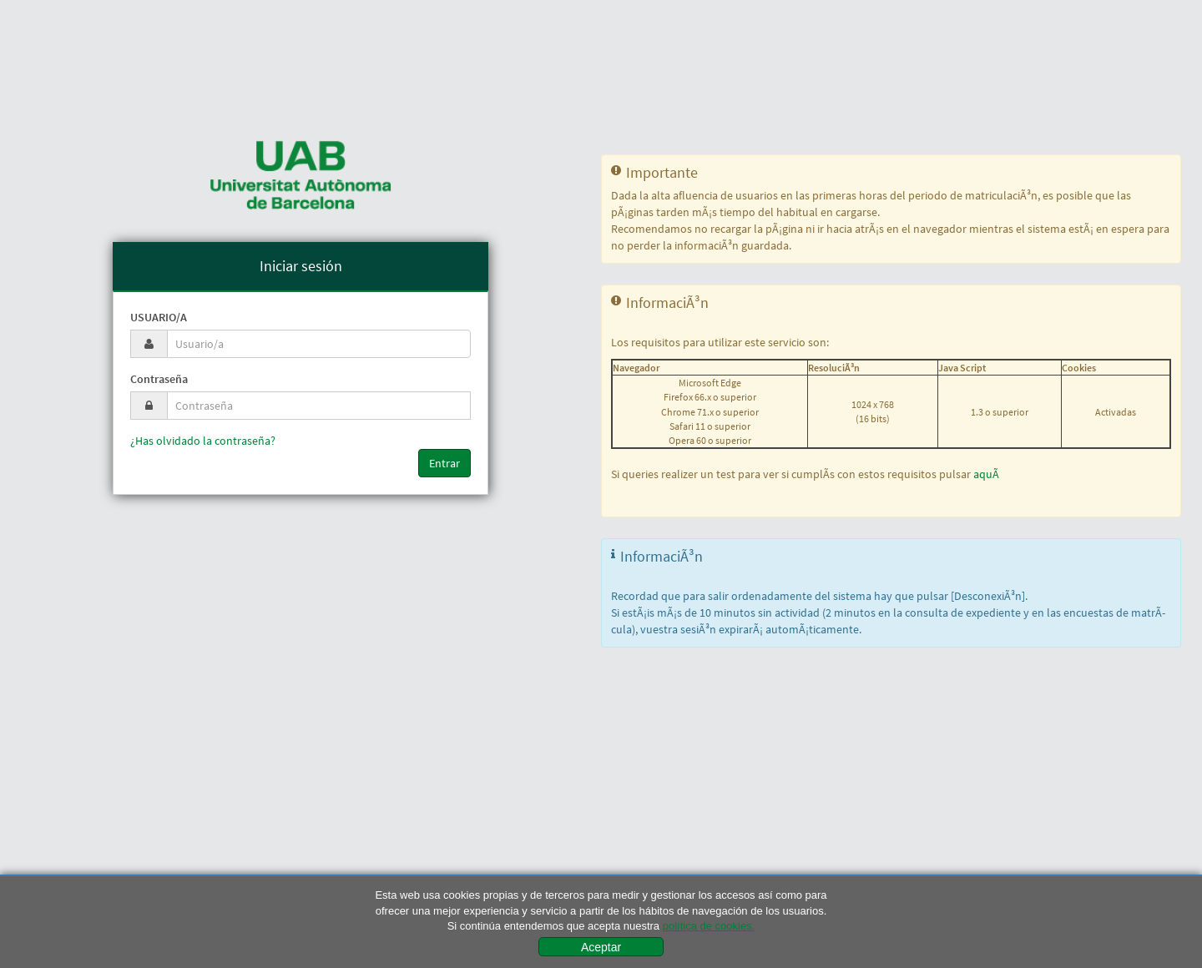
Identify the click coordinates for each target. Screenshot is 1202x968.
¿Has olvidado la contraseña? (202, 440)
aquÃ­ (986, 473)
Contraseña (159, 378)
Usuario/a (158, 317)
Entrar (444, 463)
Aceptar (601, 947)
